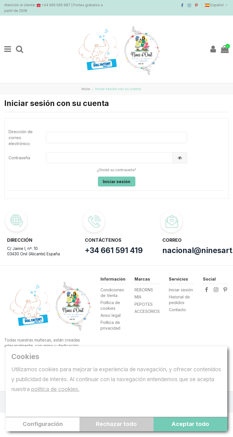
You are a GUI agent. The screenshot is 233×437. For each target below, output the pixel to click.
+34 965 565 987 (55, 5)
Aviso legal (110, 315)
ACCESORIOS (147, 311)
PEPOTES (144, 304)
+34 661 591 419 (114, 250)
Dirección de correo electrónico (21, 137)
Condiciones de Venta (112, 293)
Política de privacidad (110, 326)
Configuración (43, 424)
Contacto (177, 310)
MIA (138, 297)
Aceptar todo (190, 424)
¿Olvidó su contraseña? (116, 170)
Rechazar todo (116, 424)
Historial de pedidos (179, 300)
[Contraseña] (109, 158)
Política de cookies (110, 306)
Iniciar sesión (116, 181)
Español (217, 5)
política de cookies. (55, 389)
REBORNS (144, 290)
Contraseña (19, 157)
